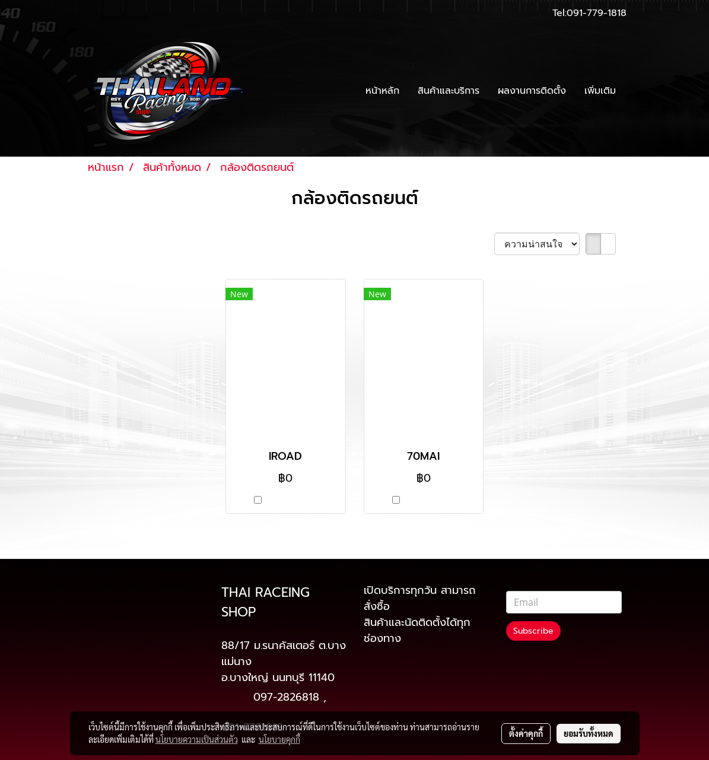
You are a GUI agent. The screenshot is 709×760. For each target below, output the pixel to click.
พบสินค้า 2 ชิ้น (121, 245)
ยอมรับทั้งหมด (588, 733)
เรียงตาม (468, 244)
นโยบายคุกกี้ (279, 739)
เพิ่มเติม (600, 91)
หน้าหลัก (382, 91)
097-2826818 (286, 697)
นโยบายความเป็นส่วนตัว (196, 739)
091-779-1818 (597, 13)
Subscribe (533, 631)
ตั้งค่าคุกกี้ (526, 733)
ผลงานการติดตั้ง (532, 91)
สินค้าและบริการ (448, 91)
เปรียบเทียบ (291, 500)
